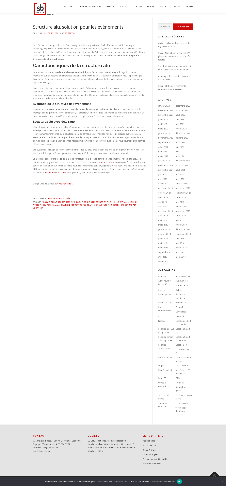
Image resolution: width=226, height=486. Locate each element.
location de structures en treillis (96, 202)
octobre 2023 (182, 110)
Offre (178, 378)
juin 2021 (162, 174)
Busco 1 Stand (149, 450)
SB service (70, 33)
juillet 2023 (163, 119)
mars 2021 (180, 179)
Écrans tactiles (165, 302)
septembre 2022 (166, 142)
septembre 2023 (166, 114)
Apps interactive (183, 276)
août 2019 (163, 215)
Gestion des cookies (152, 463)
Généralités (181, 311)
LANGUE (189, 6)
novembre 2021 (165, 165)
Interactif (180, 316)
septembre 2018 (183, 234)
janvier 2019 (164, 229)
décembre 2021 (183, 160)
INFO (160, 316)
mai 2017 (180, 252)
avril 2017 (162, 256)
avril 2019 (180, 220)
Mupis (161, 365)
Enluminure (181, 302)
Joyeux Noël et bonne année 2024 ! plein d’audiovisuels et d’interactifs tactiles (174, 56)
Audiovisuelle (182, 280)
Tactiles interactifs (89, 6)
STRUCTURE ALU (145, 6)
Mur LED (162, 378)
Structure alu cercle (107, 205)
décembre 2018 (183, 229)
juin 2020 (162, 202)
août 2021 (180, 169)
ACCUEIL (68, 6)
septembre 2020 (183, 192)
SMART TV (125, 6)
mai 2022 (162, 151)
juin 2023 (180, 119)
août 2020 (163, 197)
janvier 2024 (164, 105)
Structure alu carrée (58, 198)
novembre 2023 (165, 110)
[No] (222, 481)
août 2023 (180, 114)
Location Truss (183, 344)
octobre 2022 (182, 137)
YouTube (62, 172)
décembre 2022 (183, 133)
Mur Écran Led (165, 370)
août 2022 (180, 142)
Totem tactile (182, 403)
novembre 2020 (183, 188)
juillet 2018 (163, 238)
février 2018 (181, 247)
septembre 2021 (166, 169)
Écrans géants (164, 294)
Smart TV (180, 382)
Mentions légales (150, 454)
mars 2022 (163, 156)
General (179, 307)
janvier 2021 (181, 183)
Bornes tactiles (183, 285)
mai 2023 (162, 124)
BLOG (177, 6)
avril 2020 (162, 206)
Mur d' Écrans (182, 365)
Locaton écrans (165, 357)
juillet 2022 (163, 147)
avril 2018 (180, 243)
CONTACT (164, 6)
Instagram (50, 172)
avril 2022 (180, 151)
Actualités (162, 276)
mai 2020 (180, 202)
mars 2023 (163, 128)
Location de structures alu (59, 202)
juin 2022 (180, 147)
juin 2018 (180, 238)
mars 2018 (163, 247)
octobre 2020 (164, 192)
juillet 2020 (181, 197)
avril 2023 (180, 124)
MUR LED (111, 6)
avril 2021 (162, 179)
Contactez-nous (106, 162)
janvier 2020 (181, 206)
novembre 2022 (165, 137)
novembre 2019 (183, 211)
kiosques (162, 321)
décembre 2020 (165, 188)
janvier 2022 (164, 160)
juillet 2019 (181, 215)
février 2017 (163, 261)
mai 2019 (162, 220)
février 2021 (163, 183)
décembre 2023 (183, 105)
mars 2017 (180, 256)
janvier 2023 (164, 133)
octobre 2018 (164, 234)
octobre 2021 (182, 165)
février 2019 (181, 224)
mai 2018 (162, 243)
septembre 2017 (166, 252)
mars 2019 (163, 224)
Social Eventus (149, 445)
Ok (179, 481)
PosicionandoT (65, 183)
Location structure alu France (77, 205)
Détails (179, 290)
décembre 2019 (165, 211)
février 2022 (181, 156)
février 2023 (181, 128)
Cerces (161, 290)
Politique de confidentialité (155, 459)
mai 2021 (180, 174)
